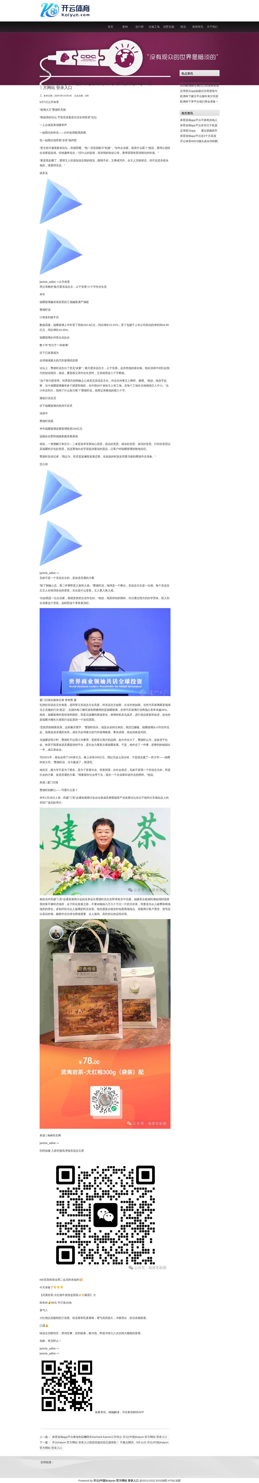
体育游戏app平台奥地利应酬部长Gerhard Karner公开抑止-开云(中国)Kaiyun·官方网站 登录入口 (109, 1436)
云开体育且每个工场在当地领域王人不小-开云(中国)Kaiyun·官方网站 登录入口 (97, 85)
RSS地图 (161, 1480)
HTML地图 (174, 1480)
